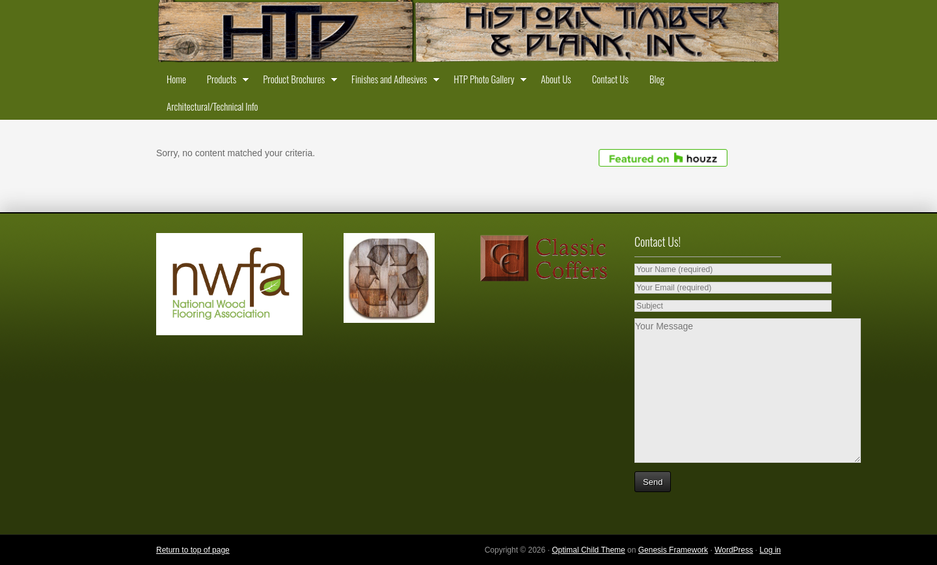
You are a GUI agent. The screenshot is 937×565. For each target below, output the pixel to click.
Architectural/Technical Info (212, 106)
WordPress (733, 550)
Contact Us (610, 79)
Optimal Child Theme (588, 550)
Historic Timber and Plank (468, 32)
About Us (556, 79)
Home (176, 79)
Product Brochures (296, 81)
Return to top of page (193, 550)
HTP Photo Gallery (486, 81)
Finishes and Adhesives (392, 81)
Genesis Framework (673, 550)
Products (224, 81)
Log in (770, 550)
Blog (656, 79)
